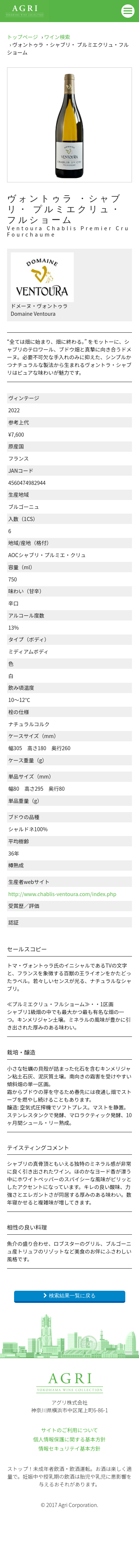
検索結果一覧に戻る (72, 1295)
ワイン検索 (57, 37)
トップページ (22, 37)
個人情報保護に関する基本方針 (69, 1439)
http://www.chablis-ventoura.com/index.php (62, 894)
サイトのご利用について (69, 1430)
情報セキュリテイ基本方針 (70, 1448)
